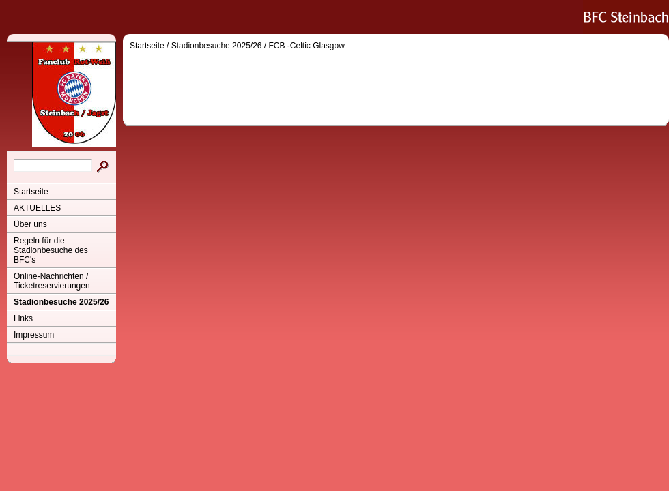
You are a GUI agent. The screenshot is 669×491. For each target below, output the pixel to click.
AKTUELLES (37, 208)
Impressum (34, 335)
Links (23, 318)
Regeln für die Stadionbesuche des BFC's (51, 250)
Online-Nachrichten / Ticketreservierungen (52, 281)
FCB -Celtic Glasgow (307, 45)
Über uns (30, 224)
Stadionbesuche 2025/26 (61, 302)
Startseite (31, 191)
